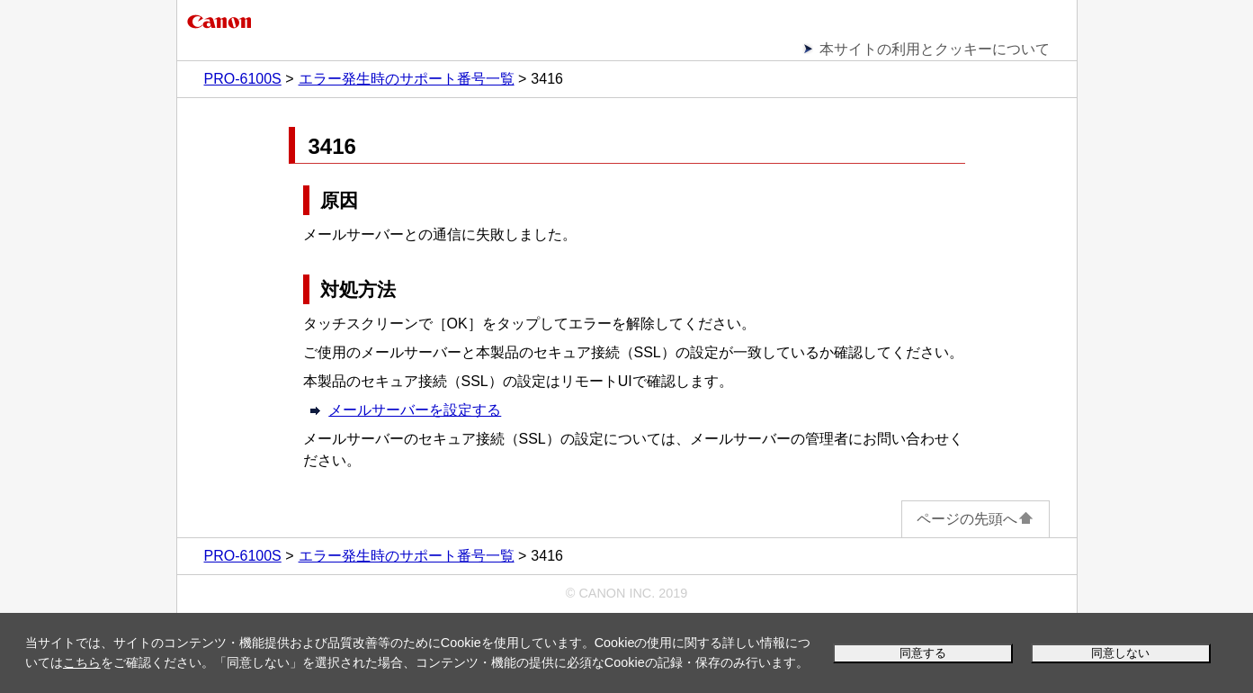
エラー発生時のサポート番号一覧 (407, 78)
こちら (82, 662)
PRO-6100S (243, 78)
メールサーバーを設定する (414, 410)
